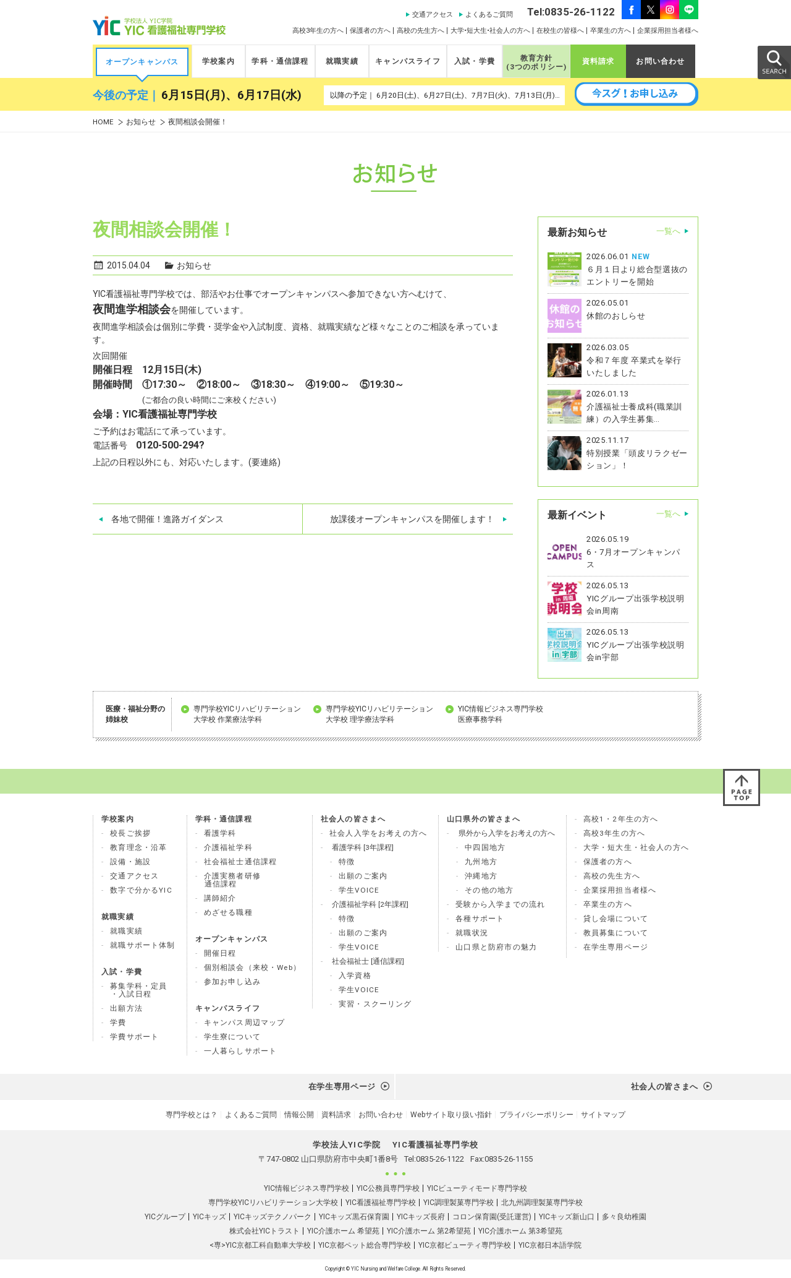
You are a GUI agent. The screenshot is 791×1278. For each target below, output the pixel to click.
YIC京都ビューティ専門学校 (464, 1245)
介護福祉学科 (228, 847)
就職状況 (471, 932)
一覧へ (668, 231)
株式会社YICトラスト (264, 1231)
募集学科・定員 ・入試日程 (138, 990)
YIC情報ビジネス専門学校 (306, 1188)
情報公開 (299, 1114)
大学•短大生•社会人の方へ (490, 31)
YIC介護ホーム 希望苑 (343, 1231)
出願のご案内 (363, 876)
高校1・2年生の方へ (621, 819)
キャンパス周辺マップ (245, 1022)
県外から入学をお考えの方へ (507, 833)
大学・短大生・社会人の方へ (636, 847)
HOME (103, 122)
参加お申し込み (232, 981)
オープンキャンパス (142, 62)
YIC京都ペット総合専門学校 (364, 1245)
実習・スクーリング (375, 1004)
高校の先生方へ (420, 31)
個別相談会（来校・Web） (252, 967)
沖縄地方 (481, 876)
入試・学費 (474, 61)
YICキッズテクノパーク (272, 1216)
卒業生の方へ (610, 31)
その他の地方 (489, 890)
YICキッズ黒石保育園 (354, 1216)
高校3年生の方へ (318, 31)
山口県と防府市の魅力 (496, 947)
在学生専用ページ (615, 947)
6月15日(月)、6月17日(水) (231, 95)
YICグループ (165, 1216)
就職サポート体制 (142, 945)
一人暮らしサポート (240, 1051)
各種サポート (479, 918)
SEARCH (774, 62)
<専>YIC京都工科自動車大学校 (260, 1245)
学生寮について (232, 1036)
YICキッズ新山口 (566, 1216)
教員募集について (615, 932)
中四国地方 (485, 847)
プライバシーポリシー (536, 1114)
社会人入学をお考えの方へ (378, 833)
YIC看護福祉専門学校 (380, 1202)
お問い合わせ (660, 61)
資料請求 (598, 61)
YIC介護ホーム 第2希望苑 (429, 1231)
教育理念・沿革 (138, 847)
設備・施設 (130, 861)
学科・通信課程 (280, 61)
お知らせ (141, 122)
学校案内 (218, 61)
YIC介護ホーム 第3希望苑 (520, 1231)
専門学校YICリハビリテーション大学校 (273, 1202)
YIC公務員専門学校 (388, 1188)
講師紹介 (220, 898)
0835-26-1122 (440, 1159)
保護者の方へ (370, 31)
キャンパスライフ (407, 61)
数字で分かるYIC (141, 890)
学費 (118, 1022)
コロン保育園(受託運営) (491, 1216)
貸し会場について (615, 918)
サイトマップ (603, 1114)
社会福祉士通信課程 (240, 861)
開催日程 (220, 953)
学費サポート (134, 1036)
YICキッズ (209, 1216)
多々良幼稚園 (624, 1216)
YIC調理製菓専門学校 (458, 1202)
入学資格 (355, 975)
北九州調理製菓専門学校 (542, 1202)
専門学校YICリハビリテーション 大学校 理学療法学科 (379, 714)
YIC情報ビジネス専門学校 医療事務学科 (500, 714)
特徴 (347, 861)
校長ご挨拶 (130, 833)
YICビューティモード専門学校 (477, 1188)
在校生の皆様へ (560, 31)
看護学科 (220, 833)
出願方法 (126, 1008)
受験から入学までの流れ (500, 904)
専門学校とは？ (192, 1114)
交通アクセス (432, 15)
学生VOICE (359, 890)
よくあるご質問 (489, 15)
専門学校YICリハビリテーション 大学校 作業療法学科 (247, 714)
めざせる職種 (228, 912)
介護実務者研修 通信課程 (232, 880)
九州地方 (481, 861)
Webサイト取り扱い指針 (451, 1114)
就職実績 (342, 61)
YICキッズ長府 (421, 1216)
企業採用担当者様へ (667, 31)
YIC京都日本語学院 (550, 1245)
